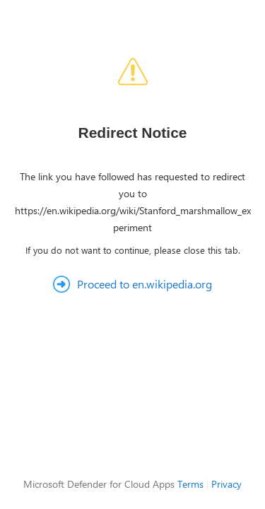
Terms (190, 484)
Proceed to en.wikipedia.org (144, 283)
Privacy (226, 484)
